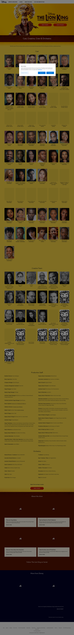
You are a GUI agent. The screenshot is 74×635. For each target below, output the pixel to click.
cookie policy (40, 69)
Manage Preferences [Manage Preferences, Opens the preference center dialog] (24, 72)
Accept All (50, 72)
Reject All (41, 72)
